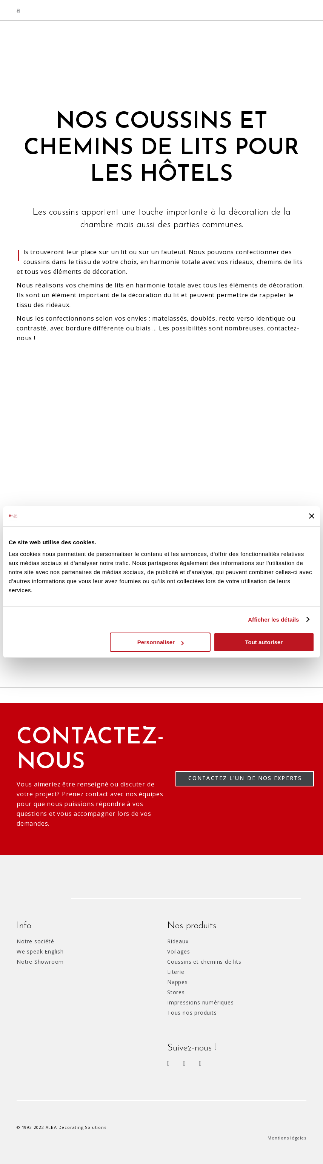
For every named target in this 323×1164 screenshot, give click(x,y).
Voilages (178, 951)
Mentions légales (287, 1138)
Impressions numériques (200, 1002)
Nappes (177, 982)
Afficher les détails (273, 619)
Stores (176, 992)
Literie (176, 971)
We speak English (40, 951)
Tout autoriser (264, 642)
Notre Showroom (40, 961)
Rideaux (178, 941)
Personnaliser (160, 642)
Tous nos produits (192, 1012)
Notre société (35, 941)
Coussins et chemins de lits (204, 961)
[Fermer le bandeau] (311, 516)
